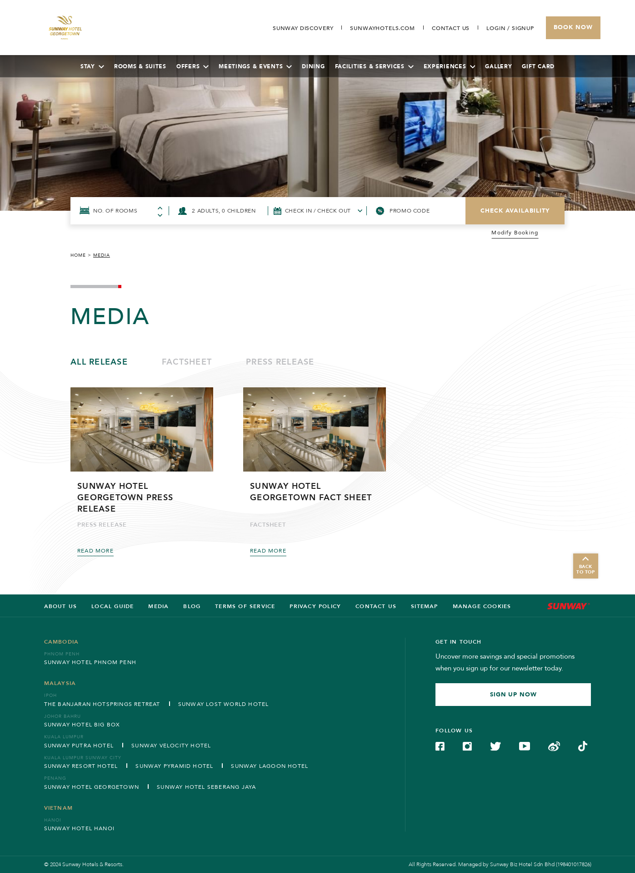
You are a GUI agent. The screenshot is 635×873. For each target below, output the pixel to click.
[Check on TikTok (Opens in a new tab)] (582, 746)
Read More (95, 550)
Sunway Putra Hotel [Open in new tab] (79, 745)
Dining (313, 66)
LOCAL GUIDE (112, 606)
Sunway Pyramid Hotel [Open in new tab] (174, 766)
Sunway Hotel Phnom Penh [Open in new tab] (90, 662)
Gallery (498, 66)
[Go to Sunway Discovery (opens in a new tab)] (303, 28)
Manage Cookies (482, 606)
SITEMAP (424, 606)
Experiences (449, 66)
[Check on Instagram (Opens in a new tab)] (467, 746)
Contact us (375, 606)
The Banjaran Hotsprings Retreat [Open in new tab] (102, 704)
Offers (192, 66)
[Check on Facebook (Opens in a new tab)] (440, 746)
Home (78, 255)
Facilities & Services (374, 66)
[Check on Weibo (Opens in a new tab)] (554, 746)
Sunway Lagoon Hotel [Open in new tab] (269, 766)
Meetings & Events (255, 66)
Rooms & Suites (140, 66)
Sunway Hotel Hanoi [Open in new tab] (79, 828)
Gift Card (538, 66)
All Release (99, 362)
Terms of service (245, 606)
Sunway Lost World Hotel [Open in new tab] (223, 704)
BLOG (191, 606)
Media (158, 606)
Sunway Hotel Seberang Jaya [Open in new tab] (206, 787)
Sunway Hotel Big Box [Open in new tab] (82, 724)
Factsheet (187, 362)
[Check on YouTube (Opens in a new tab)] (524, 746)
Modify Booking (514, 232)
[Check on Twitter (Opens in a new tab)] (495, 746)
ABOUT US (60, 606)
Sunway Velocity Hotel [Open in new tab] (171, 745)
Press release (280, 362)
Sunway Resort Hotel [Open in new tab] (81, 766)
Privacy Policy (315, 606)
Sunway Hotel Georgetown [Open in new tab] (92, 787)
